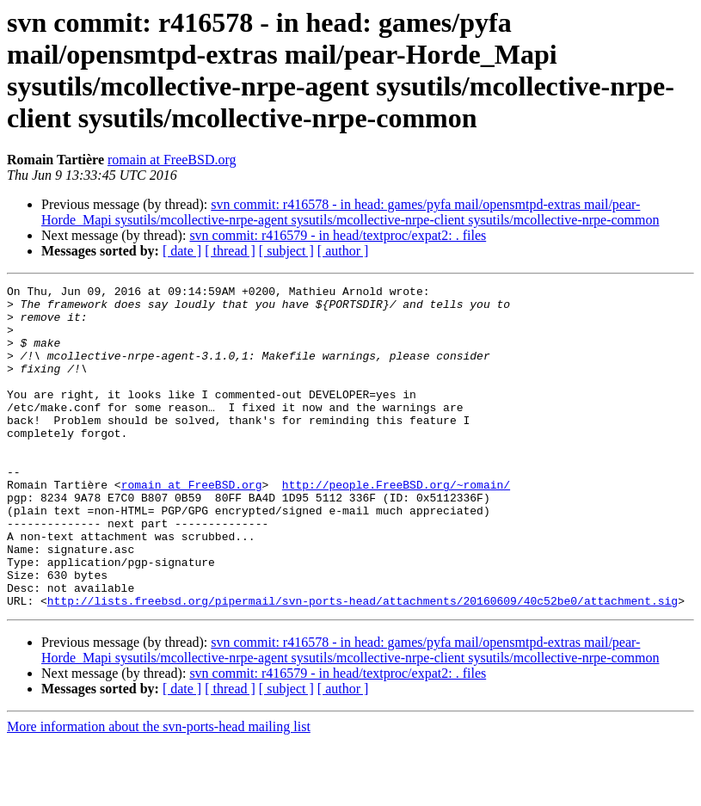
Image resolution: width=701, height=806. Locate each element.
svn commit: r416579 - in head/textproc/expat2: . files (337, 235)
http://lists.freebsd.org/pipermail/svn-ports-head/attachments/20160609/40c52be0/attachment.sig (362, 665)
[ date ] (182, 250)
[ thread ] (230, 250)
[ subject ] (286, 250)
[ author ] (343, 250)
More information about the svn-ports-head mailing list (159, 791)
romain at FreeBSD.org (172, 159)
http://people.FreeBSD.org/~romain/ (396, 525)
